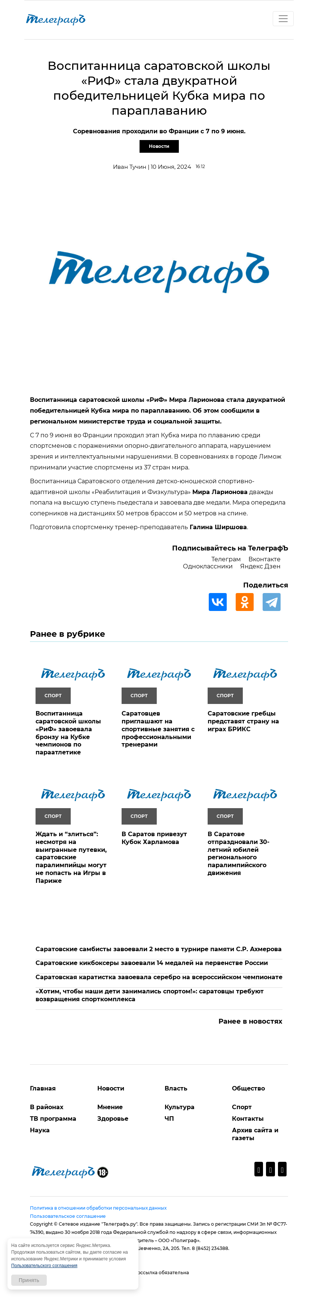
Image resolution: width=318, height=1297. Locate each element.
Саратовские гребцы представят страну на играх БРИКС (243, 721)
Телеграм (226, 559)
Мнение (110, 1107)
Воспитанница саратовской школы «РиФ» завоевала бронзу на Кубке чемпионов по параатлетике (68, 733)
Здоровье (112, 1118)
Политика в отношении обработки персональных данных (98, 1208)
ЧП (169, 1118)
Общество (248, 1088)
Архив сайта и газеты (255, 1134)
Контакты (248, 1118)
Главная (43, 1088)
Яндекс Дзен (260, 566)
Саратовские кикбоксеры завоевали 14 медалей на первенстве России (152, 962)
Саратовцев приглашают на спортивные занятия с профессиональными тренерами (158, 729)
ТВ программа (53, 1118)
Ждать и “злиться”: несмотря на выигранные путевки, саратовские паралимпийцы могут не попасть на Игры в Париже (71, 857)
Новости (159, 146)
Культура (180, 1107)
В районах (46, 1107)
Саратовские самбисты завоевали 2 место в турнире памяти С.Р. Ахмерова (159, 949)
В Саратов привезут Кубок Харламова (154, 838)
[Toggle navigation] (283, 18)
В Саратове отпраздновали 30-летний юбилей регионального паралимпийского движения (238, 853)
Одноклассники (208, 566)
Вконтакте (264, 559)
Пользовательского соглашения (44, 1265)
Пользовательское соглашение (68, 1216)
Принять (29, 1280)
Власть (176, 1088)
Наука (40, 1130)
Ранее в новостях (250, 1021)
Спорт (242, 1107)
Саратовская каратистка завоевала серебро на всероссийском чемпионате (159, 977)
